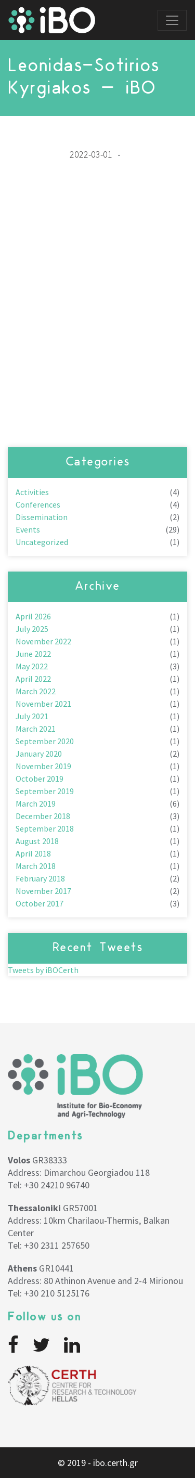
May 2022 (32, 666)
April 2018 (33, 853)
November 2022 (43, 641)
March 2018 (36, 866)
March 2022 (36, 691)
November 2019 (43, 766)
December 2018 (43, 816)
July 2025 (32, 629)
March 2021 (36, 728)
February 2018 (40, 878)
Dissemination (42, 517)
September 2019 (45, 791)
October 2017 (39, 903)
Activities (32, 492)
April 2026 (33, 616)
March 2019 (36, 803)
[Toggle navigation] (172, 20)
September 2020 (45, 741)
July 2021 (32, 716)
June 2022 (33, 654)
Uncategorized (42, 542)
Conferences (38, 504)
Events (28, 529)
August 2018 (37, 841)
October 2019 (39, 778)
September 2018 (45, 828)
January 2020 (39, 753)
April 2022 (33, 678)
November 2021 (43, 703)
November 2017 (43, 891)
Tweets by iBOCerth (43, 970)
